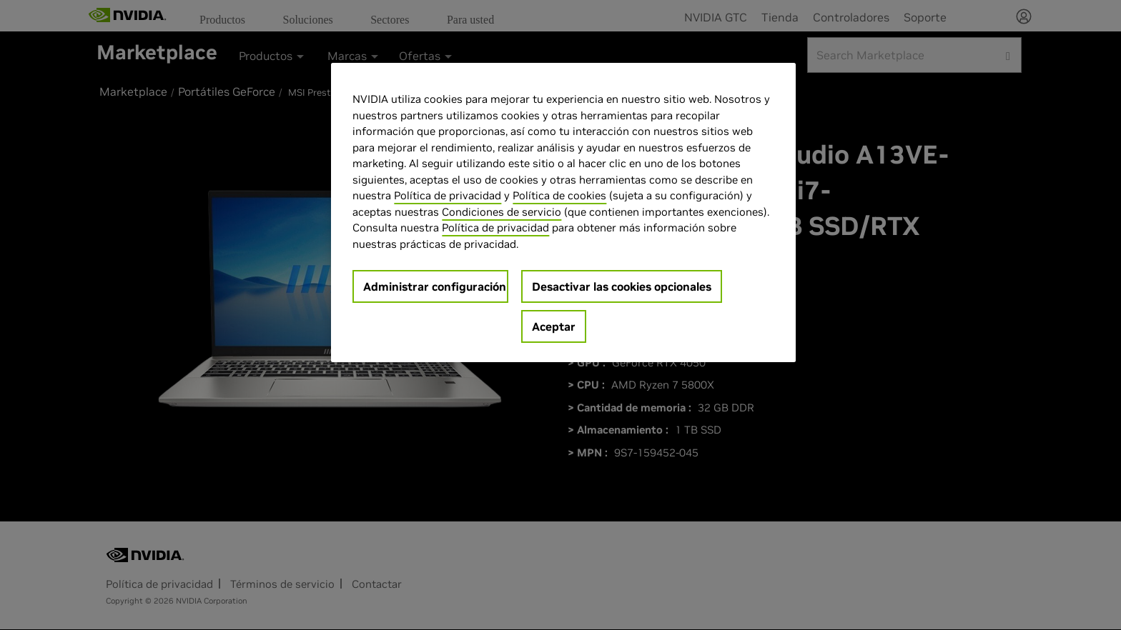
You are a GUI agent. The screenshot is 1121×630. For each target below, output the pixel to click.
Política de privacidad (447, 195)
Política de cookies (559, 195)
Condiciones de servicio (501, 212)
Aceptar (554, 326)
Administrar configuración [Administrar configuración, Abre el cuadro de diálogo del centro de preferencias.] (434, 286)
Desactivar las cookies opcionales (621, 286)
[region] (563, 212)
